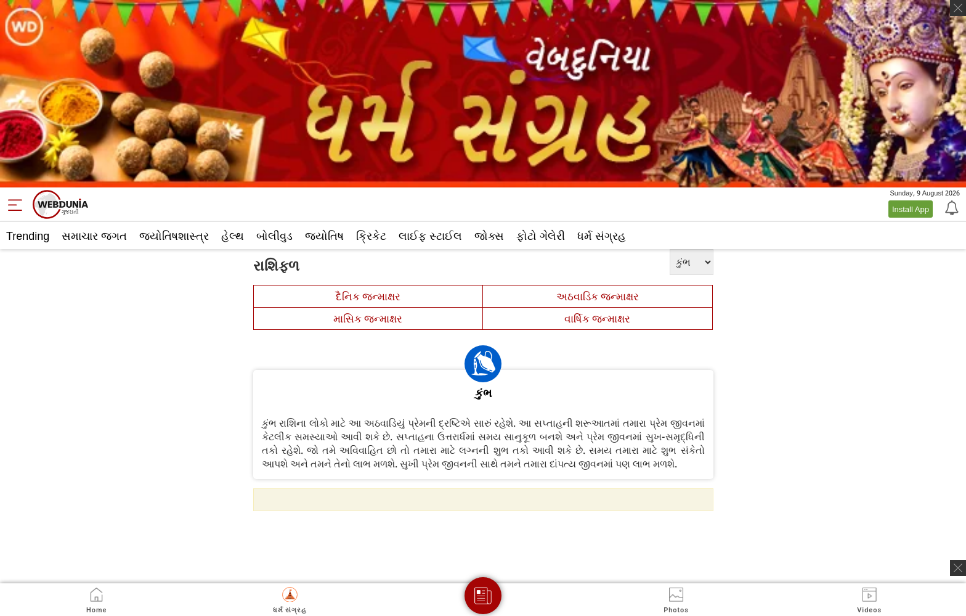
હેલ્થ (232, 235)
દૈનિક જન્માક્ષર (368, 296)
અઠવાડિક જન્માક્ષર (597, 296)
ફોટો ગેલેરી (540, 235)
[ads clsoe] (958, 568)
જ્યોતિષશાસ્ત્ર (174, 235)
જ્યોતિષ (324, 235)
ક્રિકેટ (371, 235)
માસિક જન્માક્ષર (367, 318)
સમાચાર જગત (94, 235)
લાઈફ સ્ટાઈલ (430, 235)
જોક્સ (489, 235)
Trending (27, 235)
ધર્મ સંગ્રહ (601, 235)
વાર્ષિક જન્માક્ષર (597, 318)
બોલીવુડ (274, 235)
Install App (910, 209)
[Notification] (950, 207)
